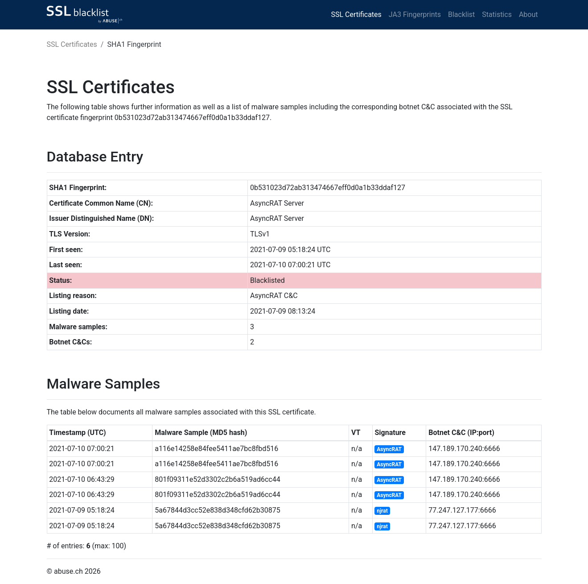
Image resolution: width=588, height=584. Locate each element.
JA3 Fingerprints (415, 14)
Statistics (497, 14)
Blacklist (461, 14)
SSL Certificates (356, 14)
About (528, 14)
